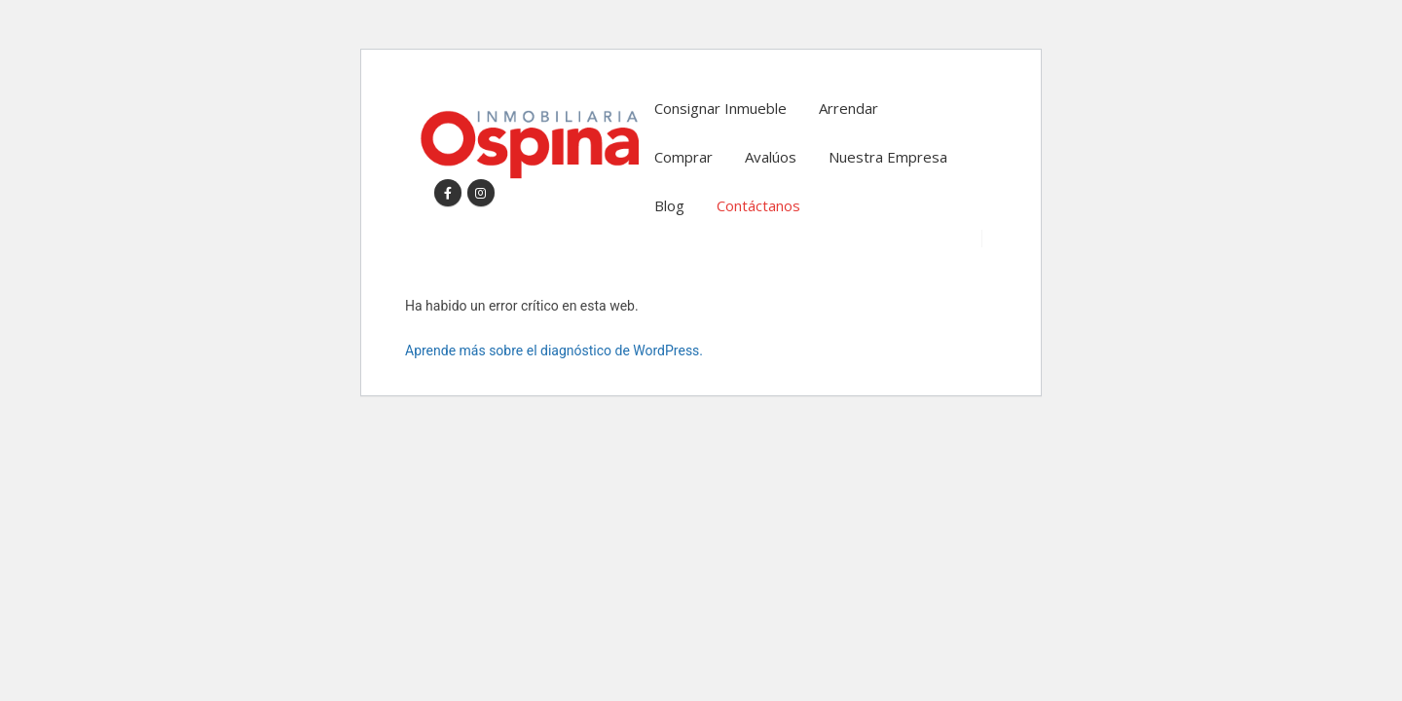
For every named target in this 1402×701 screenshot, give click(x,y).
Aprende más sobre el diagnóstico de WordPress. (554, 350)
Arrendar (848, 108)
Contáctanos (758, 205)
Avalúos (770, 156)
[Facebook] (447, 192)
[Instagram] (481, 192)
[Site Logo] (529, 144)
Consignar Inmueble (720, 108)
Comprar (683, 156)
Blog (669, 205)
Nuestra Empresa (888, 156)
